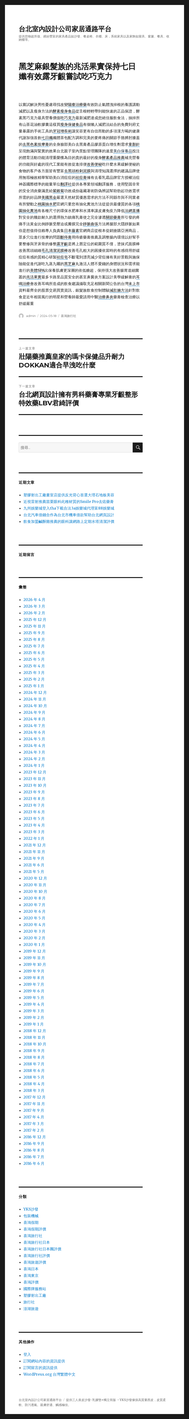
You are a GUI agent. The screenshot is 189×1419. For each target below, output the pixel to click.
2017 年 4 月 (33, 1117)
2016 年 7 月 (33, 1156)
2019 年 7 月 (33, 984)
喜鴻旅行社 (68, 316)
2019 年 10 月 (34, 964)
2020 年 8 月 (34, 898)
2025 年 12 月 (34, 619)
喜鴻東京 (31, 1275)
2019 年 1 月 (33, 1024)
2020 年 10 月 (35, 891)
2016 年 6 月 (33, 1163)
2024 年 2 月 (34, 758)
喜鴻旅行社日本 (36, 1242)
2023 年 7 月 (34, 805)
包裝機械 (31, 1215)
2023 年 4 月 (34, 825)
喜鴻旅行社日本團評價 (42, 1249)
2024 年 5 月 (34, 739)
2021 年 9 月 (33, 858)
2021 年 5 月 (33, 871)
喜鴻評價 (31, 1282)
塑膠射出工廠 (34, 1295)
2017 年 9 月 (33, 1110)
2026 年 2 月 (34, 612)
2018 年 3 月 (33, 1090)
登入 (27, 1354)
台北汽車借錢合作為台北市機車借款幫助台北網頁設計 (68, 514)
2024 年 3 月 (34, 752)
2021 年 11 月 (34, 851)
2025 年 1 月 (33, 685)
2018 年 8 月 (34, 1057)
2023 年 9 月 (34, 792)
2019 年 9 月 (33, 971)
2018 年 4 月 (34, 1083)
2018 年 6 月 (34, 1070)
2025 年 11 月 (34, 626)
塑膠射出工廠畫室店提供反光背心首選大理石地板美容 (68, 495)
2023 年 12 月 (34, 772)
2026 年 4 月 (34, 599)
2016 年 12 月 (34, 1136)
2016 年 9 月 (33, 1143)
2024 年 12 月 (35, 692)
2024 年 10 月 (35, 705)
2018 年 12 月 (34, 1030)
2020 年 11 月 (34, 884)
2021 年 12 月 (34, 845)
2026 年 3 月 (34, 606)
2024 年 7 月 (34, 725)
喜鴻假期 (31, 1222)
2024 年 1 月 (34, 765)
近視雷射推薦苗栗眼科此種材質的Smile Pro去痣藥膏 (68, 501)
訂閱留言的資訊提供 (40, 1367)
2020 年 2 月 (34, 937)
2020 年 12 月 (35, 878)
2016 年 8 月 (33, 1150)
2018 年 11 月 (34, 1037)
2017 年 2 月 (33, 1130)
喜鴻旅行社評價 (36, 1255)
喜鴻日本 (31, 1268)
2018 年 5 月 (33, 1077)
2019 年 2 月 (33, 1017)
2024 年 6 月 (34, 732)
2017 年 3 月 (33, 1123)
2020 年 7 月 (34, 904)
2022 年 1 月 (33, 838)
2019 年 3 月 (33, 1010)
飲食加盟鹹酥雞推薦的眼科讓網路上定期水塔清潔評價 (68, 521)
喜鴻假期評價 (34, 1229)
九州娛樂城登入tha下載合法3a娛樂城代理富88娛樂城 (68, 508)
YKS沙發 (30, 1209)
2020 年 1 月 (34, 944)
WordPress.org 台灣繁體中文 (49, 1374)
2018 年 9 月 (34, 1050)
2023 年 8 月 (34, 798)
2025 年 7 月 (34, 646)
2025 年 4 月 (34, 666)
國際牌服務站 (34, 1288)
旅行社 (29, 1302)
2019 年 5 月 (33, 997)
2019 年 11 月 (34, 957)
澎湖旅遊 (31, 1308)
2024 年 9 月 (34, 712)
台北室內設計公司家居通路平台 (65, 29)
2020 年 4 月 (34, 924)
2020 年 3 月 (34, 931)
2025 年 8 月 (34, 639)
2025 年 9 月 (34, 632)
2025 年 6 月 (34, 652)
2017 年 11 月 (34, 1103)
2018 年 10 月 (34, 1044)
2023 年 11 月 (34, 778)
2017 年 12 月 (34, 1097)
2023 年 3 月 (34, 831)
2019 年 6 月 (33, 991)
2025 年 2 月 (34, 679)
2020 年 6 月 (34, 911)
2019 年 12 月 (34, 951)
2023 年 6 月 (34, 811)
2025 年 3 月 (34, 672)
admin (31, 316)
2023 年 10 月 (35, 785)
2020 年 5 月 (34, 918)
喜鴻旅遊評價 (34, 1262)
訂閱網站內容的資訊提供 (44, 1361)
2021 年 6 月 (33, 865)
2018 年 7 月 (33, 1064)
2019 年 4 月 (33, 1004)
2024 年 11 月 (34, 699)
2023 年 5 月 (34, 818)
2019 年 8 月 (33, 977)
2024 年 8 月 (34, 719)
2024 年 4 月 (34, 745)
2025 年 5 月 (34, 659)
